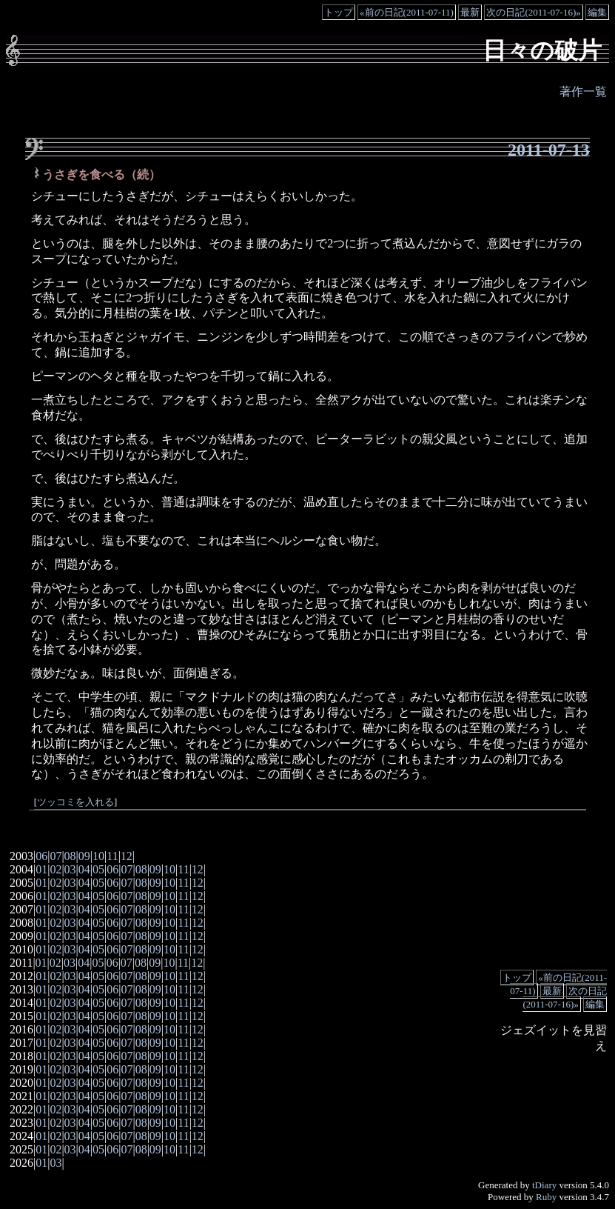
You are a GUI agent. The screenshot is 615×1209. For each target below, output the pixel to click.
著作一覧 (583, 91)
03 (70, 869)
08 (70, 856)
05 (98, 869)
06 (41, 856)
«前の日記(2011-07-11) (407, 12)
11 (112, 856)
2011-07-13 (549, 149)
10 (98, 856)
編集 (597, 12)
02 (55, 869)
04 (84, 869)
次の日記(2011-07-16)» (533, 12)
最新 (470, 12)
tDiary (544, 1184)
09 (84, 856)
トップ (338, 12)
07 (55, 856)
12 (126, 856)
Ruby (546, 1196)
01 (41, 869)
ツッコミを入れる (75, 802)
